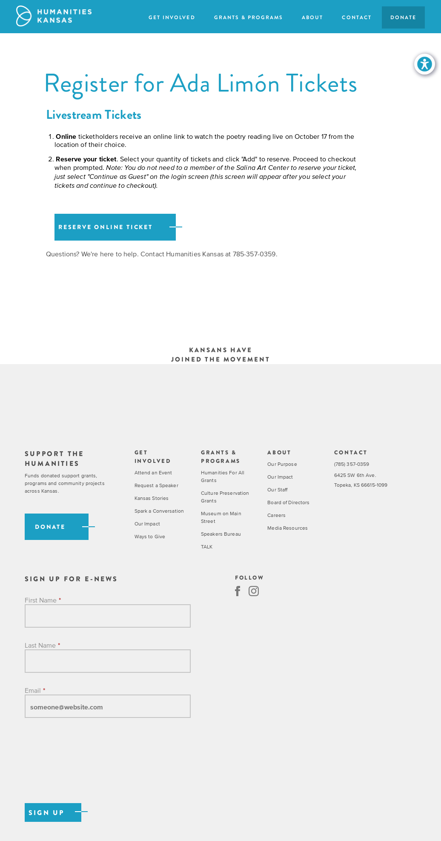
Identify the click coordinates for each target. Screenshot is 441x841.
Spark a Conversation (159, 511)
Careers (276, 515)
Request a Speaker (156, 485)
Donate (403, 17)
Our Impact (147, 524)
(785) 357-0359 (351, 464)
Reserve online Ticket (105, 227)
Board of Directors (288, 502)
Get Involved (172, 17)
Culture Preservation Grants (225, 497)
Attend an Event (153, 473)
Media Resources (287, 528)
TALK (206, 547)
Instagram (254, 591)
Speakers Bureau (221, 534)
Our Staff (277, 490)
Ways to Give (150, 537)
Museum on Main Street (221, 517)
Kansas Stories (152, 498)
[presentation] (89, 769)
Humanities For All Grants (222, 476)
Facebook (237, 591)
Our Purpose (282, 464)
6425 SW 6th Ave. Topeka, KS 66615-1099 (361, 480)
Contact (356, 17)
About (312, 17)
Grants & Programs (249, 17)
